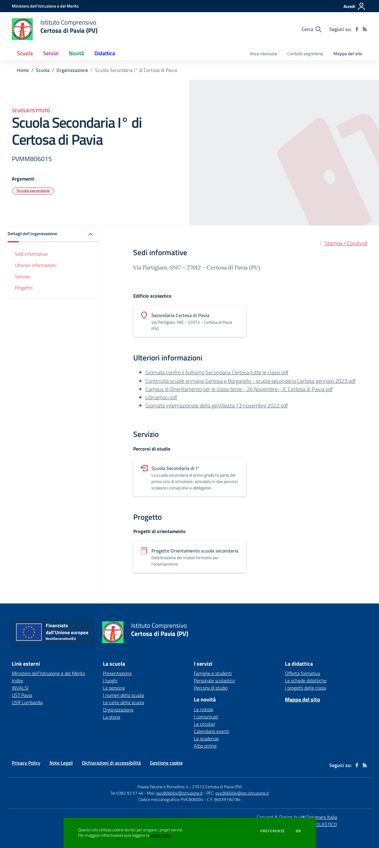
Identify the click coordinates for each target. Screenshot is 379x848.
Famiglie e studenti (213, 673)
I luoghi (110, 680)
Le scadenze (206, 738)
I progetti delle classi (305, 687)
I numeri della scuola (123, 695)
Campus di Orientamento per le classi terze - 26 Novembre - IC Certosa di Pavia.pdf (239, 389)
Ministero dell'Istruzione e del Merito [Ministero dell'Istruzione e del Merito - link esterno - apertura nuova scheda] (48, 673)
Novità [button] (76, 53)
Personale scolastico (214, 680)
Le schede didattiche (306, 680)
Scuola (42, 70)
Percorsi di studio (211, 687)
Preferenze (272, 831)
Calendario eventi (211, 731)
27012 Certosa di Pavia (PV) (217, 786)
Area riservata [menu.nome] (263, 53)
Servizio (22, 276)
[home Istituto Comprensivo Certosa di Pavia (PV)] (55, 29)
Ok (298, 831)
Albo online (205, 745)
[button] (53, 234)
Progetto (23, 287)
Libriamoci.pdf (161, 397)
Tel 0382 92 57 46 (126, 793)
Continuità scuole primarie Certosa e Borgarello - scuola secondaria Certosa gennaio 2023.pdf (250, 381)
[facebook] (357, 29)
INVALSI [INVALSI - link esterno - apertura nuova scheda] (20, 687)
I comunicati (206, 716)
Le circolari (204, 724)
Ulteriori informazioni (35, 265)
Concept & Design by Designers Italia (297, 817)
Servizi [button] (51, 53)
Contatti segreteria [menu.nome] (305, 53)
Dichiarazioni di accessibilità (111, 762)
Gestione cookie (166, 762)
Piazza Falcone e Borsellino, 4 (163, 786)
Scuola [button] (25, 53)
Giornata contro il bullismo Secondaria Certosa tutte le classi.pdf (217, 372)
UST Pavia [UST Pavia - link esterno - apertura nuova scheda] (22, 695)
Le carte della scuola (123, 702)
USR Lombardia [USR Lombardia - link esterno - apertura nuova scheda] (27, 702)
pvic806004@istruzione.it (179, 793)
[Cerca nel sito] (311, 29)
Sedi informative (31, 254)
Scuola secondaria (33, 191)
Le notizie (203, 709)
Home (23, 70)
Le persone (114, 687)
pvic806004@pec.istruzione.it (242, 793)
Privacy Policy (26, 762)
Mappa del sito (347, 53)
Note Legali (61, 762)
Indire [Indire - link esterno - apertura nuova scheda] (17, 680)
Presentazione (117, 673)
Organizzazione (72, 70)
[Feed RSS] (364, 29)
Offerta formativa (302, 673)
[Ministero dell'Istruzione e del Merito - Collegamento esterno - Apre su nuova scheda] (45, 6)
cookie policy (161, 835)
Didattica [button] (104, 53)
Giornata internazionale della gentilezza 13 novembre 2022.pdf (216, 405)
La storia (111, 717)
